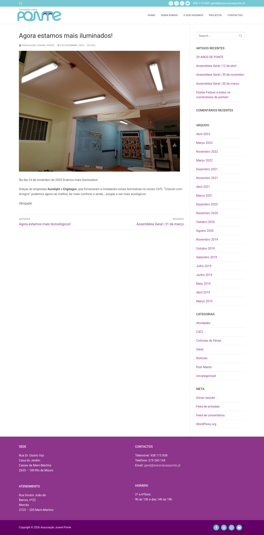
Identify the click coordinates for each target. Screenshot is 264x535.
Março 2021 (204, 195)
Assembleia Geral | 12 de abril (216, 66)
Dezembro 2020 (207, 204)
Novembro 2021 (207, 178)
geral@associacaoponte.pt (162, 465)
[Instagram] (176, 3)
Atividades (203, 323)
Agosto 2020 (205, 231)
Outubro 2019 (205, 248)
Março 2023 (204, 143)
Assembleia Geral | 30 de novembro (220, 74)
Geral (199, 349)
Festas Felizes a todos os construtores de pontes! (213, 95)
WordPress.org (206, 424)
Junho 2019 (204, 275)
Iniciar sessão (205, 398)
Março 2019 (204, 301)
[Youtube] (187, 3)
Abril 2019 (203, 292)
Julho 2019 (203, 266)
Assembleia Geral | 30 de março (217, 83)
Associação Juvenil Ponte (36, 45)
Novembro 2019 (207, 239)
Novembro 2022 (207, 151)
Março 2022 (204, 160)
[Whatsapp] (182, 3)
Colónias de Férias (208, 340)
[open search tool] (20, 3)
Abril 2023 (203, 134)
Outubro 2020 (205, 222)
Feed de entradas (207, 406)
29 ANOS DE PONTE (210, 57)
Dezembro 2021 (207, 169)
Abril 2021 (203, 187)
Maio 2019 (203, 283)
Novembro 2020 (207, 213)
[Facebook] (171, 3)
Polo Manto (204, 367)
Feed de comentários (210, 415)
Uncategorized (206, 376)
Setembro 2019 (206, 257)
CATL (91, 45)
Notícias (201, 358)
